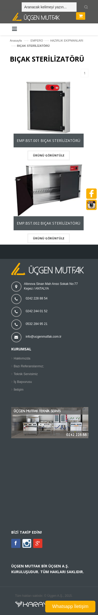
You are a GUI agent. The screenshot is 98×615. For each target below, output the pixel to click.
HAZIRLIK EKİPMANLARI (66, 40)
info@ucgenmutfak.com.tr (43, 336)
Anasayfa (16, 40)
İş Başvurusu (23, 382)
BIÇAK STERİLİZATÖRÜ (33, 45)
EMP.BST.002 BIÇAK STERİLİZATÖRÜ (48, 223)
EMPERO (37, 40)
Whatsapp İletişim (70, 606)
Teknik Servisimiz (26, 374)
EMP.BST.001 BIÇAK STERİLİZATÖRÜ (48, 140)
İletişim (19, 389)
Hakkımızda (22, 358)
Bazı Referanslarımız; (29, 366)
